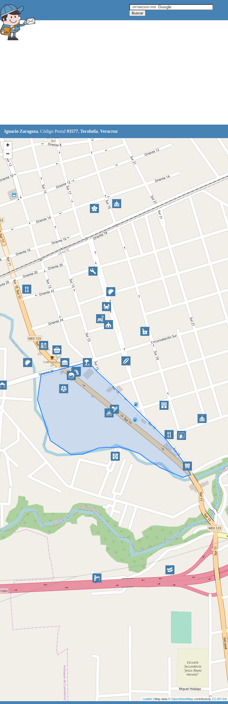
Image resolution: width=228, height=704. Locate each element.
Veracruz (109, 131)
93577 (72, 131)
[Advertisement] (102, 83)
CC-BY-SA (219, 699)
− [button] (8, 154)
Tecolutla (89, 131)
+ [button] (8, 145)
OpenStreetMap (182, 699)
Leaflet (147, 699)
